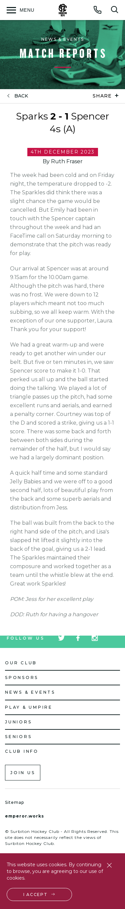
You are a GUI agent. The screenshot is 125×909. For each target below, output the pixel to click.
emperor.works (24, 816)
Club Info (22, 751)
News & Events (30, 692)
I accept (35, 894)
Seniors (18, 736)
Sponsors (21, 677)
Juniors (18, 721)
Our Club (21, 662)
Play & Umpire (29, 707)
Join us (22, 772)
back (21, 96)
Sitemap (14, 802)
